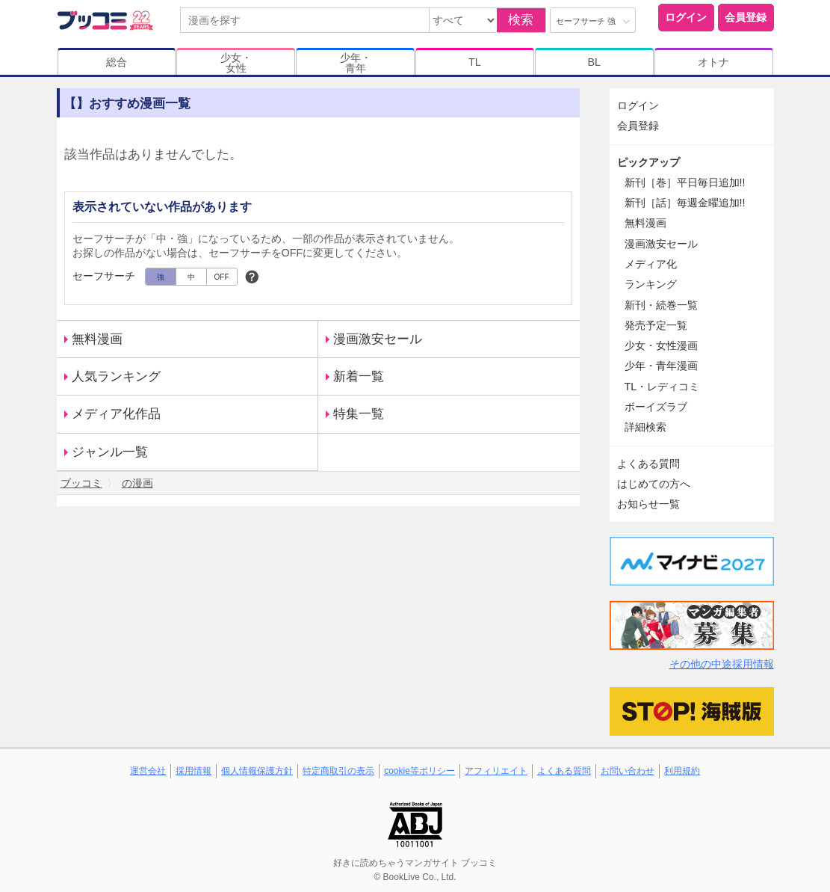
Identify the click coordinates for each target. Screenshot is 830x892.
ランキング (651, 284)
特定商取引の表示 (338, 771)
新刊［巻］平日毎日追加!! (685, 182)
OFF (221, 277)
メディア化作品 (116, 414)
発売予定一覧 (656, 325)
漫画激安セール (377, 339)
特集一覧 (358, 414)
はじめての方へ (653, 484)
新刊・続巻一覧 (661, 305)
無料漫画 (97, 339)
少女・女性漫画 (661, 345)
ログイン (686, 17)
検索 (520, 20)
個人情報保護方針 (257, 771)
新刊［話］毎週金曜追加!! (685, 203)
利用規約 (682, 771)
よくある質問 (648, 464)
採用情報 (193, 771)
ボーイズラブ (656, 407)
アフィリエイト (496, 771)
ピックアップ (648, 162)
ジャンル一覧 (110, 452)
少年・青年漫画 (661, 366)
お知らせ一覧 (648, 504)
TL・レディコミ (662, 387)
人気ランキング (116, 376)
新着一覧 (358, 376)
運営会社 (148, 771)
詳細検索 (645, 427)
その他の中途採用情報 (721, 664)
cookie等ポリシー (419, 771)
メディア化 (651, 264)
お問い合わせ (627, 771)
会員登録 (745, 17)
